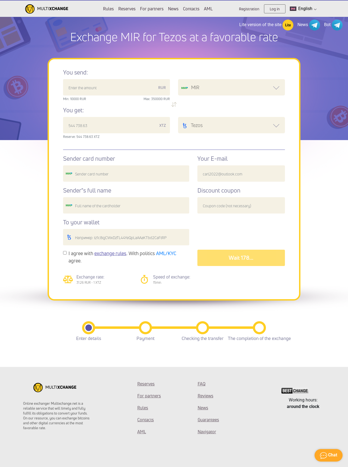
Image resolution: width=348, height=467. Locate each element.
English (303, 8)
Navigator (207, 432)
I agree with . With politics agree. (122, 257)
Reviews (205, 396)
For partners (152, 9)
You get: (73, 110)
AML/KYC (166, 253)
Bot (333, 25)
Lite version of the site (266, 25)
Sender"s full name (87, 190)
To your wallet (81, 222)
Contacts (191, 9)
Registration (249, 8)
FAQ (202, 384)
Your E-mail (212, 158)
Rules (108, 9)
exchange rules (110, 253)
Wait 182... (241, 257)
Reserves (127, 9)
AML (208, 9)
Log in (275, 8)
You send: (75, 72)
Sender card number (89, 158)
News (173, 9)
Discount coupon (218, 190)
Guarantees (208, 420)
